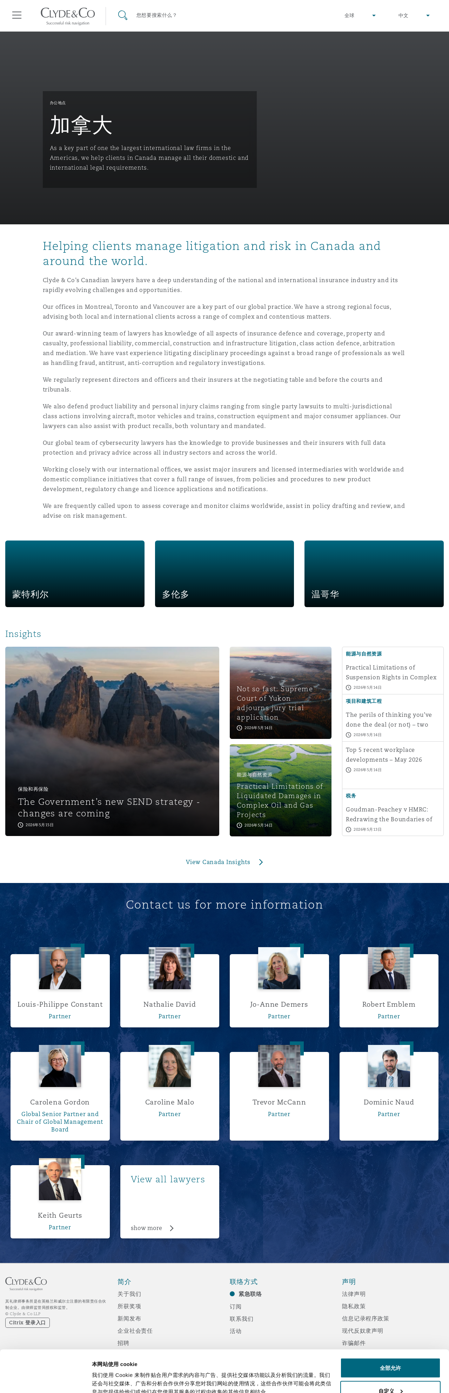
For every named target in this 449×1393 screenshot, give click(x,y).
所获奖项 (129, 1306)
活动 (236, 1330)
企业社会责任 (135, 1330)
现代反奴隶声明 (362, 1330)
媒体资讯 (129, 1355)
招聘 (123, 1342)
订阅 (236, 1306)
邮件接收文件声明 (365, 1367)
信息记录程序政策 (365, 1318)
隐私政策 (354, 1306)
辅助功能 (354, 1355)
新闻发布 (129, 1318)
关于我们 (129, 1293)
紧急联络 (250, 1294)
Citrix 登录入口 (27, 1322)
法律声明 (354, 1293)
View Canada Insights (218, 862)
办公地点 (58, 102)
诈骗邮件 (354, 1342)
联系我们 (241, 1318)
